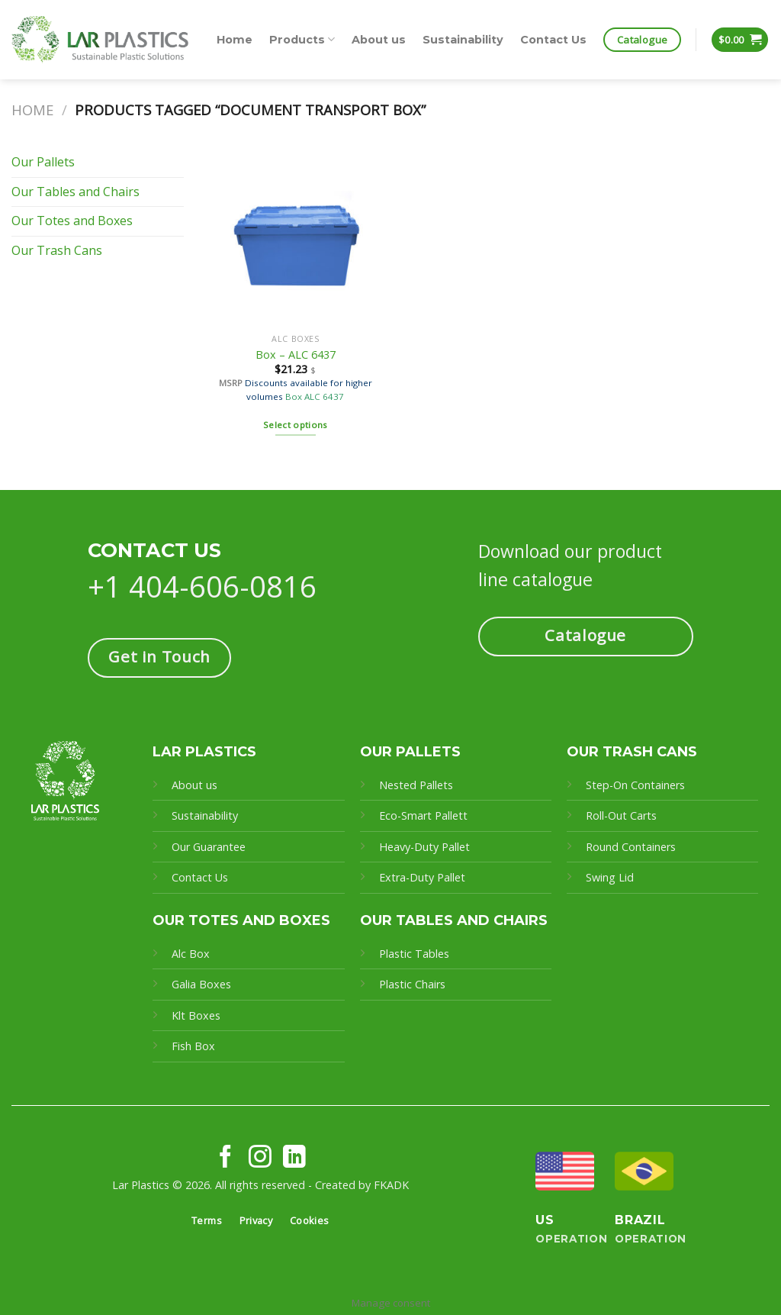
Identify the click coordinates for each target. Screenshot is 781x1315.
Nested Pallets (416, 785)
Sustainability (463, 40)
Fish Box (193, 1046)
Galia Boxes (201, 984)
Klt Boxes (196, 1015)
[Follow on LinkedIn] (294, 1158)
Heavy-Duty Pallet (424, 847)
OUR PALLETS (410, 751)
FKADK (391, 1185)
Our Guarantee (210, 847)
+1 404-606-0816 (202, 586)
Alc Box (191, 953)
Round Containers (631, 847)
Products (302, 39)
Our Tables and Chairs (75, 191)
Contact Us (553, 40)
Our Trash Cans (56, 250)
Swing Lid (610, 877)
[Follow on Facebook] (225, 1158)
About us (379, 40)
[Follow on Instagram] (260, 1158)
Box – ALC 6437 (296, 355)
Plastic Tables (414, 953)
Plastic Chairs (412, 984)
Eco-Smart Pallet (421, 815)
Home (234, 40)
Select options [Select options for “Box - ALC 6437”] (295, 424)
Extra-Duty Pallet (422, 877)
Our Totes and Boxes (72, 220)
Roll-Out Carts (621, 815)
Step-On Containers (635, 785)
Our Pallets (43, 161)
